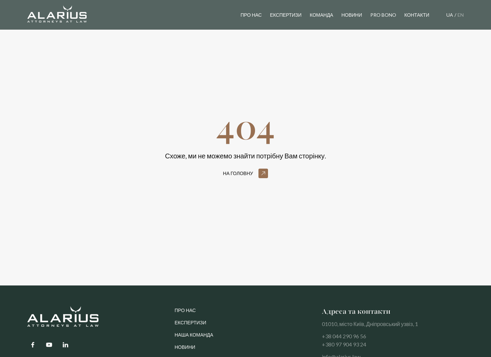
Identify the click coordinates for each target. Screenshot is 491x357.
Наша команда (194, 338)
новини (351, 15)
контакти (416, 15)
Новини (185, 350)
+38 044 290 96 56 (344, 339)
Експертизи (190, 325)
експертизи (286, 15)
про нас (185, 313)
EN (461, 15)
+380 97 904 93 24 (344, 347)
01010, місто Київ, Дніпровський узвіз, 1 (370, 327)
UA (449, 15)
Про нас (251, 15)
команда (321, 15)
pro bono (383, 15)
